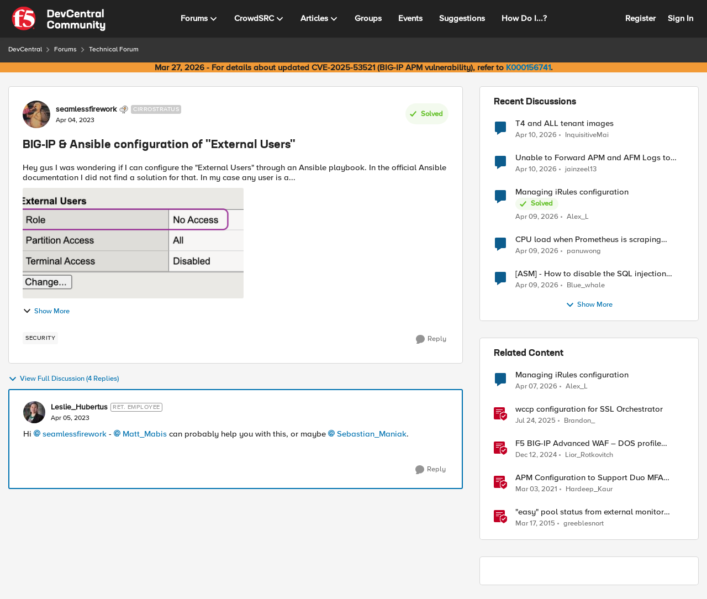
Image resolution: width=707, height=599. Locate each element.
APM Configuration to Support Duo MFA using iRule (589, 477)
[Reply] (431, 339)
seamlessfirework (75, 434)
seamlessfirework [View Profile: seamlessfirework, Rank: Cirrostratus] (86, 109)
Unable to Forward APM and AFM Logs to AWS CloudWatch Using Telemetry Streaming (598, 157)
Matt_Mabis (145, 434)
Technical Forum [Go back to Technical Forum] (114, 49)
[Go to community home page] (58, 19)
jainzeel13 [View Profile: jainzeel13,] (581, 169)
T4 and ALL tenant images (564, 123)
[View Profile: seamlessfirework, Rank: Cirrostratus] (36, 114)
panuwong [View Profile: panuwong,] (584, 251)
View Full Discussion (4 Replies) (63, 379)
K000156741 (528, 67)
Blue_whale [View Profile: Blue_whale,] (586, 285)
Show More (46, 311)
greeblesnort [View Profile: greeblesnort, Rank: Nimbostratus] (583, 523)
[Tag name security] (40, 338)
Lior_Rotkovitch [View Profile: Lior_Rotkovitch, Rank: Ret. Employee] (589, 455)
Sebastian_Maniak (372, 434)
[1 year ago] (536, 455)
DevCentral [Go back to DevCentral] (25, 49)
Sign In (680, 18)
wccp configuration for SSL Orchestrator (589, 409)
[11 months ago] (535, 421)
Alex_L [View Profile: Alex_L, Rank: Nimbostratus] (577, 386)
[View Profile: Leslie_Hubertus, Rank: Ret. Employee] (34, 412)
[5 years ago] (536, 489)
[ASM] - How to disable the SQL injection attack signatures (590, 274)
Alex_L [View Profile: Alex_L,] (578, 217)
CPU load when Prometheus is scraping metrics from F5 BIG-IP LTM (588, 239)
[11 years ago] (535, 523)
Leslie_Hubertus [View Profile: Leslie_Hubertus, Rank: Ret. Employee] (79, 407)
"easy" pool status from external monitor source (589, 512)
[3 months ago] (536, 134)
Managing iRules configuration (572, 192)
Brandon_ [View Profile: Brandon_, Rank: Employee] (579, 421)
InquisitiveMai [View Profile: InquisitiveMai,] (587, 134)
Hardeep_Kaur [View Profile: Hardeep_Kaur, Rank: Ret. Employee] (589, 489)
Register (640, 18)
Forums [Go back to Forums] (65, 49)
